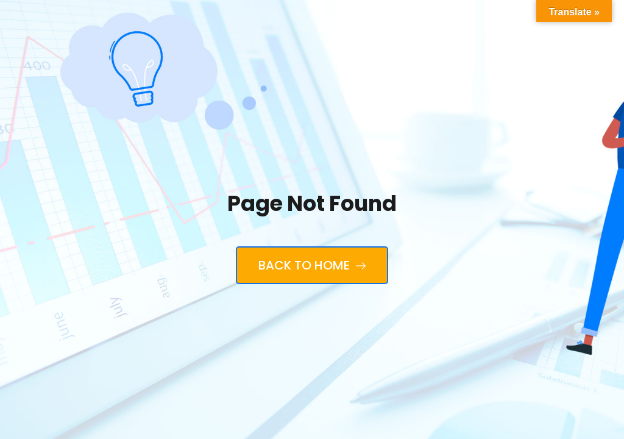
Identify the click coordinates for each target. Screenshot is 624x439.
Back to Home (312, 265)
